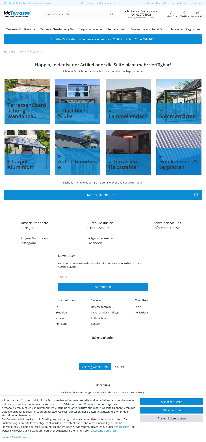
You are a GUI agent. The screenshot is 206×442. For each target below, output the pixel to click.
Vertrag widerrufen (95, 367)
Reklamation (98, 318)
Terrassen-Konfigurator (20, 29)
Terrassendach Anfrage (105, 312)
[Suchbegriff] (77, 14)
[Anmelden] (143, 307)
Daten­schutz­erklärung (103, 430)
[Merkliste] (184, 14)
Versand (61, 318)
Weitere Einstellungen (15, 437)
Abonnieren (103, 287)
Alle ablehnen (171, 410)
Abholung (61, 323)
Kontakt (95, 323)
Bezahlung (62, 312)
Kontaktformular (142, 194)
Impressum (122, 426)
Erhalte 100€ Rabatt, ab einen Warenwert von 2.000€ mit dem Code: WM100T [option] (103, 39)
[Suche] (111, 14)
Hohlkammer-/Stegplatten (184, 29)
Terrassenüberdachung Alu (57, 29)
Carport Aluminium (91, 29)
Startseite (9, 51)
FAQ (58, 307)
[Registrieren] (143, 312)
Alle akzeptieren (172, 402)
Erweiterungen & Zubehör (146, 29)
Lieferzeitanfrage (101, 307)
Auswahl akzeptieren (172, 418)
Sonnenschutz (116, 29)
